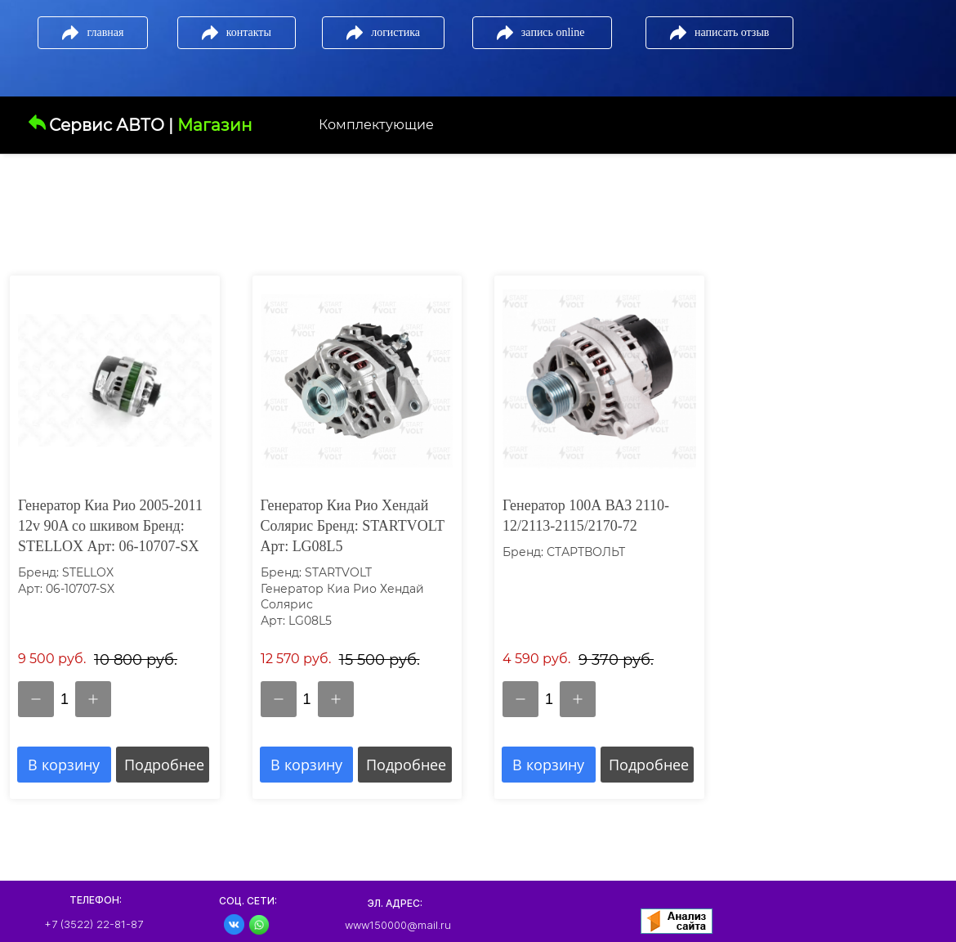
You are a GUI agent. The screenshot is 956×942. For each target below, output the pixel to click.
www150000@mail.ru (398, 924)
